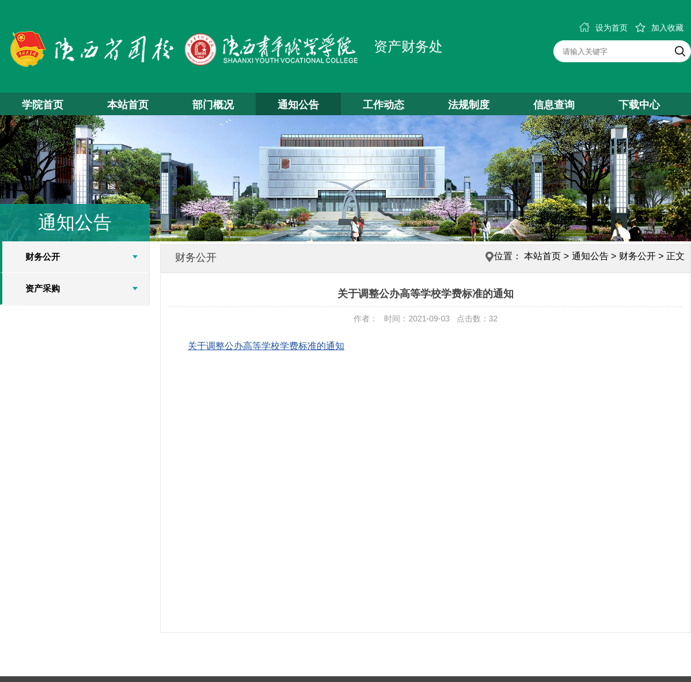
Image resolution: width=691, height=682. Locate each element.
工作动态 (383, 105)
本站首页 (128, 105)
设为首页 (603, 27)
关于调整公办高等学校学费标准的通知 (266, 346)
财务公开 (42, 257)
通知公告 (298, 105)
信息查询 (554, 105)
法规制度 (468, 105)
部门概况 (213, 105)
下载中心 (639, 105)
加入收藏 (659, 27)
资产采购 (42, 288)
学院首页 (42, 105)
